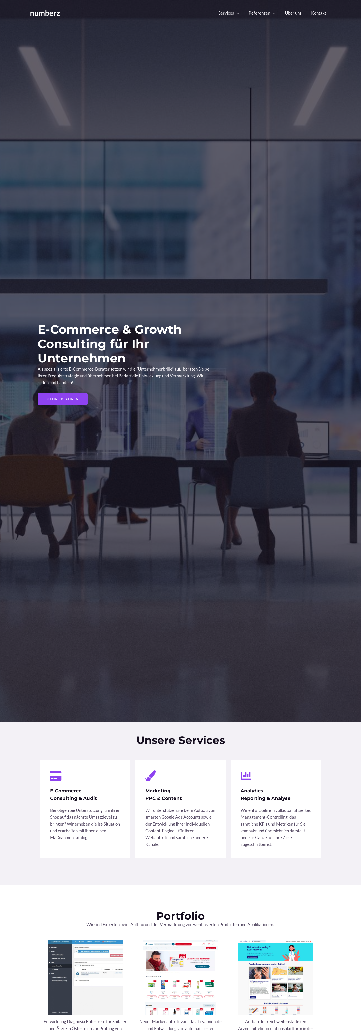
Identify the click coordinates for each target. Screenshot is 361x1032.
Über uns (295, 13)
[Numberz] (45, 12)
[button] (63, 399)
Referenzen (262, 13)
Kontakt (319, 13)
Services (230, 13)
